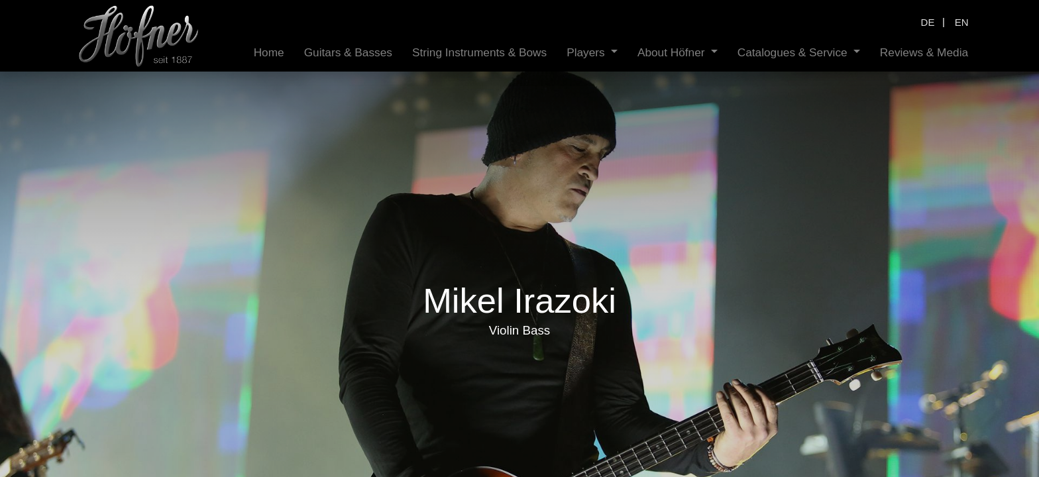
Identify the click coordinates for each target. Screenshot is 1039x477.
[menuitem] (269, 52)
